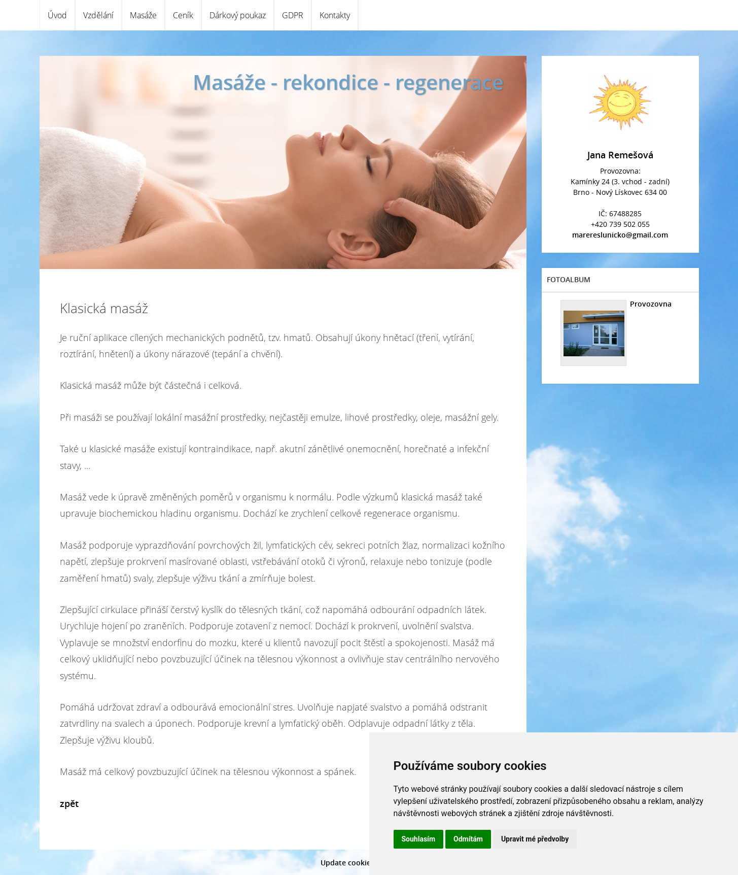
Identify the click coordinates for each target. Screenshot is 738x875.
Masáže (143, 15)
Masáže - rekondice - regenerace (348, 82)
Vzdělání (98, 15)
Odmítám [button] (468, 839)
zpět (69, 803)
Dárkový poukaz (237, 15)
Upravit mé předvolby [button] (535, 839)
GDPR (292, 15)
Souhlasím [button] (419, 839)
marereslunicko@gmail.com (620, 235)
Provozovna (651, 304)
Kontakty (335, 15)
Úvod (57, 15)
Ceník (183, 15)
